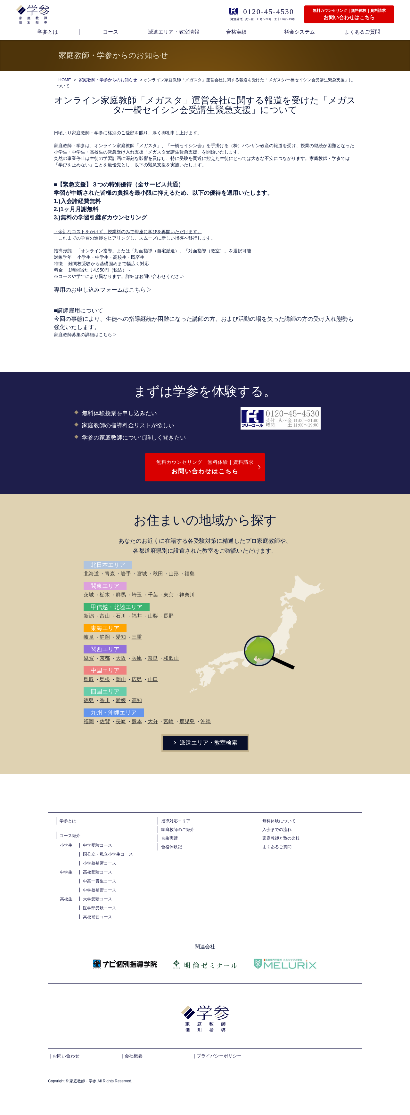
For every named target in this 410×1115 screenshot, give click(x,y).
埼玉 (137, 594)
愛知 (121, 637)
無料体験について (279, 820)
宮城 (142, 573)
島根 (105, 679)
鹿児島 (187, 721)
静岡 (105, 637)
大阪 (121, 658)
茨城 (89, 594)
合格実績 (169, 838)
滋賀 (89, 658)
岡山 (121, 679)
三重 (137, 637)
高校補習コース (97, 916)
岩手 (126, 573)
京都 (105, 658)
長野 (168, 616)
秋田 (158, 573)
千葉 (153, 594)
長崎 (121, 721)
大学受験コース (97, 899)
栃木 (105, 594)
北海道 (91, 573)
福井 (137, 616)
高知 (137, 700)
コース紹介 (70, 835)
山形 (173, 573)
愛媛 (121, 700)
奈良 (153, 658)
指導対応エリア (175, 820)
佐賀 (105, 721)
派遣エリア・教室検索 (205, 742)
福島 (189, 573)
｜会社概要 (131, 1055)
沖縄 (206, 721)
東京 (168, 594)
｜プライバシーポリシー (217, 1055)
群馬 (121, 594)
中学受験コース (97, 845)
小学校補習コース (99, 863)
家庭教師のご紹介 (177, 829)
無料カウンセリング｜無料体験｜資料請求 (205, 467)
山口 (153, 679)
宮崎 (168, 721)
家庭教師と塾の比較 (281, 838)
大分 (153, 721)
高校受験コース (97, 872)
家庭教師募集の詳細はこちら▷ (85, 334)
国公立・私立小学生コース (108, 854)
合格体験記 (171, 846)
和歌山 (171, 658)
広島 (137, 679)
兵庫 (137, 658)
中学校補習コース (99, 890)
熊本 (137, 721)
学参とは (68, 820)
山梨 (153, 616)
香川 (105, 700)
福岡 (89, 721)
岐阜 (89, 637)
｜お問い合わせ (63, 1055)
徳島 (89, 700)
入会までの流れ (276, 829)
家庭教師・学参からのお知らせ (108, 79)
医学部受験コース (99, 907)
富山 (105, 616)
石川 (121, 616)
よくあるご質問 (276, 846)
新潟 (89, 616)
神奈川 (187, 594)
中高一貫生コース (99, 881)
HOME (65, 79)
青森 (110, 573)
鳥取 (89, 679)
